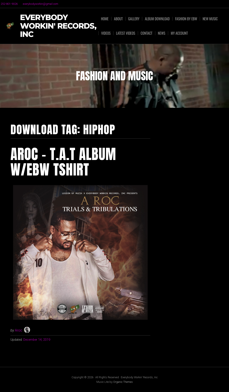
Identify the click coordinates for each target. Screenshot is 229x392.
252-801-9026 (9, 3)
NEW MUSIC (210, 19)
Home (105, 19)
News (161, 33)
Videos (106, 33)
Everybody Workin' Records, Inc (58, 26)
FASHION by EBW (186, 19)
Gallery (133, 19)
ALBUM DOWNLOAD (157, 19)
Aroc (18, 330)
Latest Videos (125, 33)
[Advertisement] (190, 151)
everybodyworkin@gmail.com (40, 3)
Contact (146, 33)
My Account (179, 33)
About (118, 19)
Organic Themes (123, 381)
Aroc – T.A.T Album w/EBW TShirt (63, 162)
